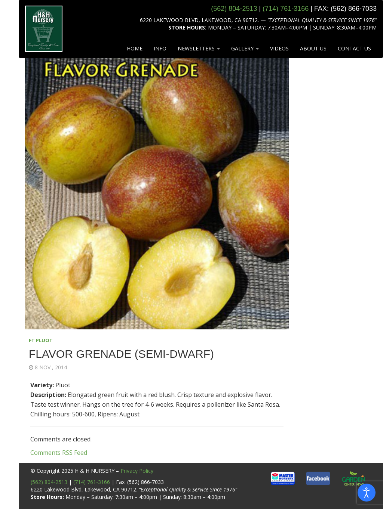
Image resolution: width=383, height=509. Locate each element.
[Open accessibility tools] (367, 493)
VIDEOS (279, 48)
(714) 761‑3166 (286, 8)
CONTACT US (354, 48)
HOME (135, 48)
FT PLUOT (41, 340)
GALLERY (245, 48)
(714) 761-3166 (91, 481)
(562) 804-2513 (49, 481)
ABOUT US (313, 48)
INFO (160, 48)
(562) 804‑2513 (234, 8)
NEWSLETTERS (199, 48)
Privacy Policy (136, 470)
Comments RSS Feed (58, 453)
